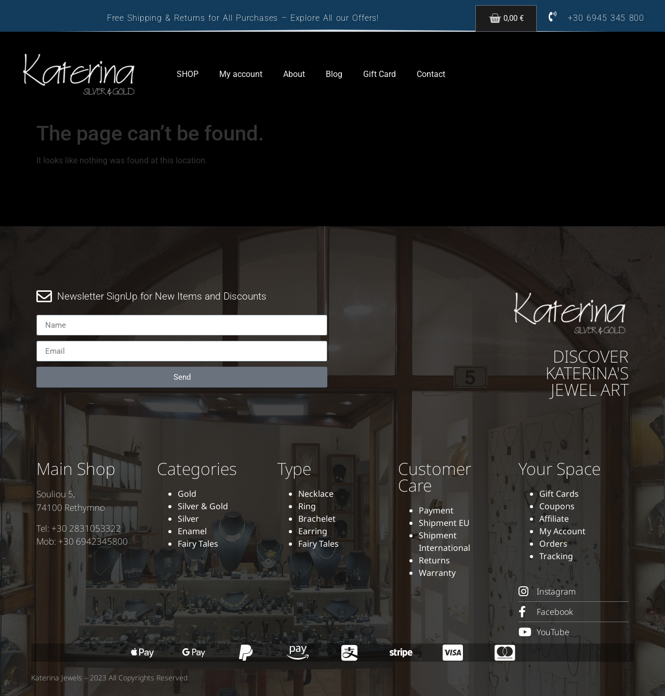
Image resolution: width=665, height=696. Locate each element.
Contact (431, 74)
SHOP (187, 74)
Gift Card (379, 74)
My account (240, 74)
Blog (334, 74)
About (294, 74)
